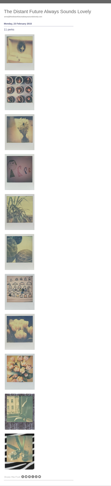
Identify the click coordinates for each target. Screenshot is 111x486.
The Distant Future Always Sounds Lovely (47, 11)
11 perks (9, 29)
